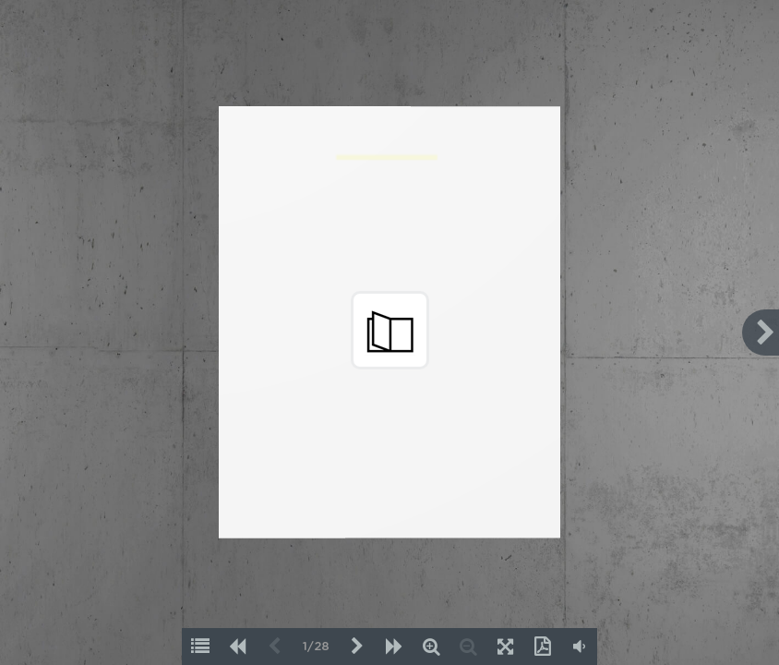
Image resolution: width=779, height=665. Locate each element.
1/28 (316, 647)
